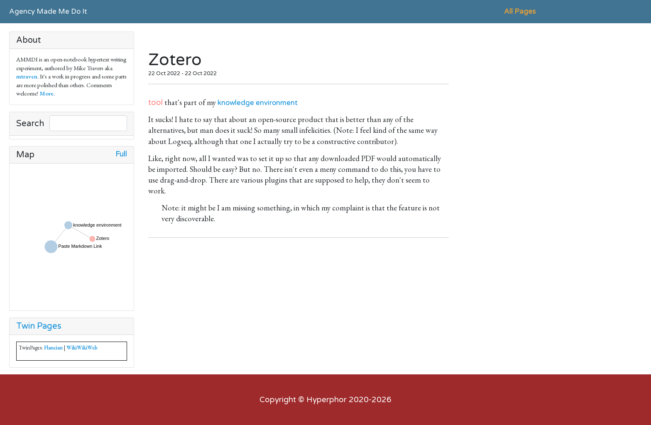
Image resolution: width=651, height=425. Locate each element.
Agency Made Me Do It (48, 11)
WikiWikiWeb (82, 347)
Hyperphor (326, 399)
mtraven (26, 76)
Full (121, 154)
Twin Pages (38, 326)
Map (25, 155)
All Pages (520, 11)
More (46, 93)
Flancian (53, 347)
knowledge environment (258, 102)
